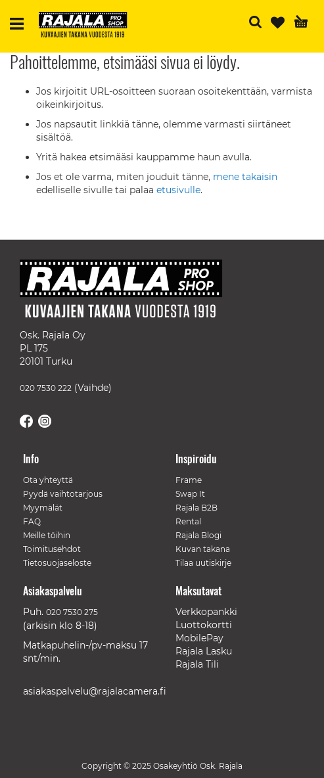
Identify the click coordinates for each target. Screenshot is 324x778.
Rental (188, 521)
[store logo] (88, 26)
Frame (188, 480)
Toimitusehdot (52, 549)
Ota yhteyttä (48, 480)
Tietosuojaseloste (57, 563)
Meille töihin (46, 535)
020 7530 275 (72, 612)
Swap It (190, 494)
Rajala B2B (196, 508)
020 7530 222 (46, 388)
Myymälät (42, 508)
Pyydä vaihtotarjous (63, 494)
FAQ (32, 521)
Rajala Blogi (198, 535)
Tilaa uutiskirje (203, 563)
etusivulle (178, 190)
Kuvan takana (202, 549)
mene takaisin (245, 177)
